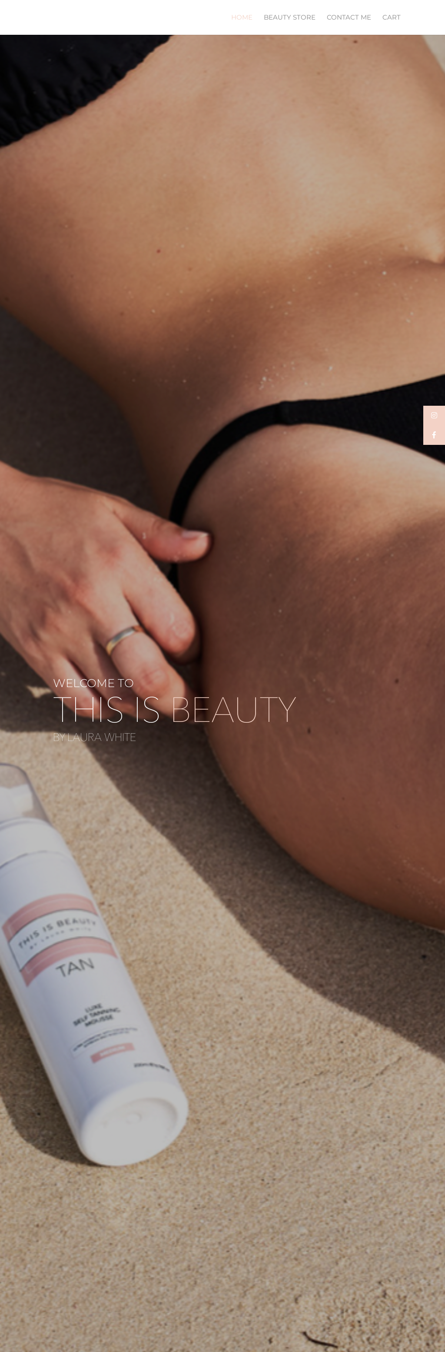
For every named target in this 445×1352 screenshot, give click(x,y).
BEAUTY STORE (289, 17)
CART (391, 17)
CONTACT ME (349, 17)
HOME (241, 17)
